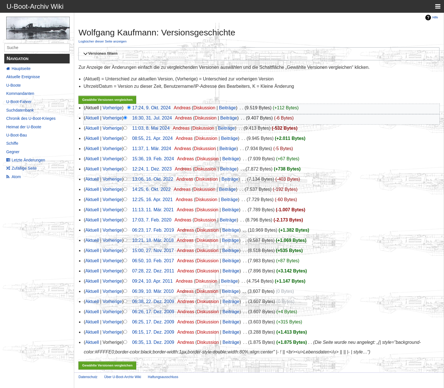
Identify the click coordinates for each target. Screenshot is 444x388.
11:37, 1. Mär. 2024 (151, 148)
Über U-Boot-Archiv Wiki (122, 377)
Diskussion (204, 107)
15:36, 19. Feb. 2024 (153, 158)
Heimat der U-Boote (23, 127)
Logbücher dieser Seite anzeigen (102, 41)
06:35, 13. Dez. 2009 (153, 342)
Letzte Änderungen (28, 160)
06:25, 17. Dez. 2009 (153, 321)
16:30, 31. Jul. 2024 (152, 118)
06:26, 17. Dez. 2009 (153, 311)
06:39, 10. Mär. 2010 (153, 291)
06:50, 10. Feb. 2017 (153, 260)
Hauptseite (21, 68)
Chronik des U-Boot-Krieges (31, 118)
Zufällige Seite (24, 168)
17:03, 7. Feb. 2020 (152, 220)
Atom (16, 176)
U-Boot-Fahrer (18, 101)
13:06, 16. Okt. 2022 (152, 179)
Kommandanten (20, 93)
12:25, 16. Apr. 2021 (152, 199)
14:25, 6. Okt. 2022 (151, 189)
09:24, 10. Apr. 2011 (152, 281)
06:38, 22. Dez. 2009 (153, 301)
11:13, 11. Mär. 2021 (153, 209)
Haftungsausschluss (163, 377)
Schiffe (12, 143)
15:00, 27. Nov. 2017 (153, 250)
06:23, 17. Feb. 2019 (153, 230)
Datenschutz (87, 377)
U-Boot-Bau (16, 135)
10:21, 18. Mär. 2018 (153, 240)
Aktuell (92, 118)
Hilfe (435, 17)
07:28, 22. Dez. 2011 (153, 270)
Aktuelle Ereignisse (23, 76)
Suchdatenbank (20, 110)
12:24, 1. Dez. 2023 (152, 169)
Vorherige (112, 107)
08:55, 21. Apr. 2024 (152, 138)
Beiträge (227, 107)
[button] (258, 53)
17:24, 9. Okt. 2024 (151, 107)
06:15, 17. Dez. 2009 (153, 332)
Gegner (13, 152)
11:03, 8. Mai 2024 (151, 128)
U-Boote (13, 85)
